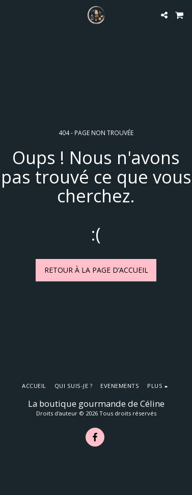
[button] (11, 14)
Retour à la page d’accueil (96, 270)
